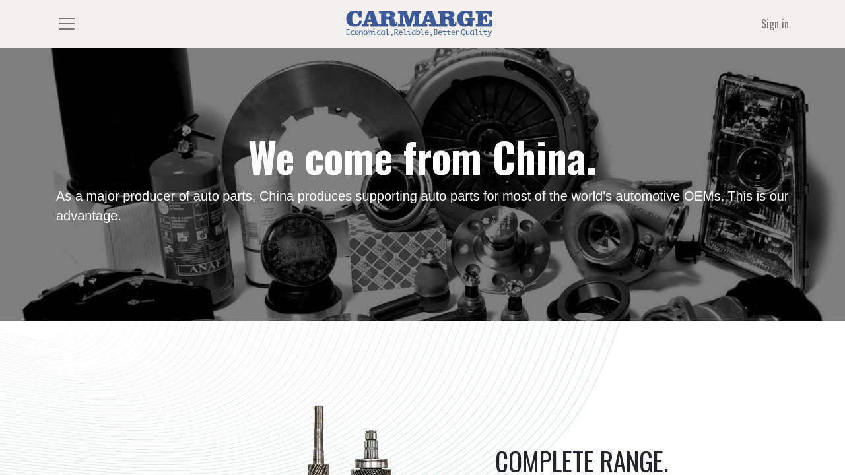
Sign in (775, 24)
